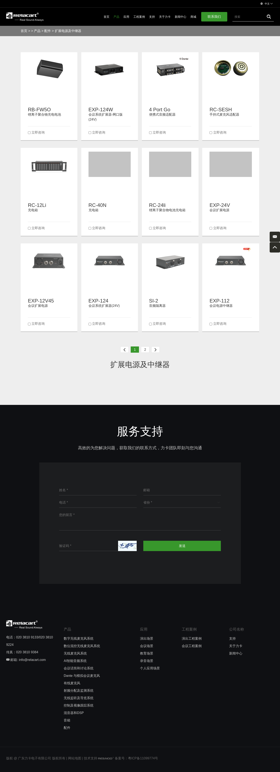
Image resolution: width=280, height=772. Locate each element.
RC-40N (97, 205)
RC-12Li (37, 205)
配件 (47, 31)
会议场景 (146, 646)
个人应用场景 (150, 668)
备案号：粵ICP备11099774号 (136, 758)
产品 (116, 16)
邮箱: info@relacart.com (26, 660)
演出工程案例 (192, 638)
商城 (193, 16)
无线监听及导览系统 (78, 698)
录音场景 (146, 661)
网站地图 (74, 758)
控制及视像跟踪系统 (78, 705)
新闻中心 (180, 16)
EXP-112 (219, 301)
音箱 (67, 720)
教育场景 (146, 653)
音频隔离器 (157, 305)
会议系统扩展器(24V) (104, 305)
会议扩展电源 (219, 210)
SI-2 (153, 301)
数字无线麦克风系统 (78, 638)
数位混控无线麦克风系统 (82, 646)
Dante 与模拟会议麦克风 (82, 675)
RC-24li (157, 205)
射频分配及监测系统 (78, 690)
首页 (106, 16)
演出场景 (146, 638)
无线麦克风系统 (75, 653)
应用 (126, 16)
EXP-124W (101, 109)
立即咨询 (38, 132)
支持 (152, 16)
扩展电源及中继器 (68, 31)
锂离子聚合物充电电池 (44, 114)
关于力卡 (165, 16)
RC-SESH (220, 109)
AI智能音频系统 (75, 661)
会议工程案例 (192, 646)
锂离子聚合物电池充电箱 (167, 210)
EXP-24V (219, 205)
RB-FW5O (39, 109)
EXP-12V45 (41, 301)
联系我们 (214, 16)
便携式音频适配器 (162, 114)
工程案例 (139, 16)
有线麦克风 (72, 683)
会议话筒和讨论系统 (78, 668)
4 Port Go (159, 109)
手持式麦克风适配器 (224, 114)
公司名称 (236, 629)
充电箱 (33, 210)
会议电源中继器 (221, 305)
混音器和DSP (74, 713)
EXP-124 (98, 301)
